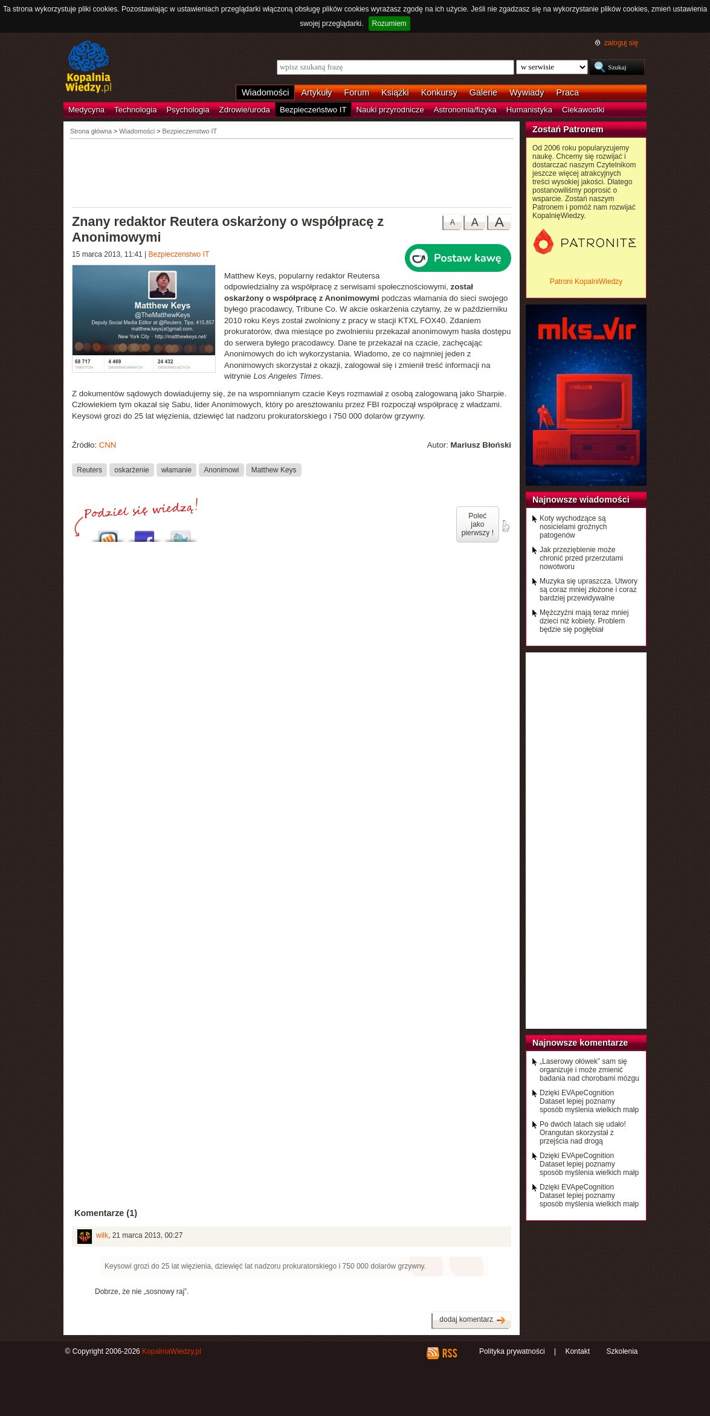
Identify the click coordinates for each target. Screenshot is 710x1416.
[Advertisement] (292, 172)
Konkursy (439, 92)
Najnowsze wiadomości (581, 499)
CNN (108, 444)
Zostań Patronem (568, 129)
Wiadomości (265, 92)
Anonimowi (221, 470)
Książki (395, 92)
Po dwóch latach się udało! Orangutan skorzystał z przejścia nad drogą (583, 1132)
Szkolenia (621, 1351)
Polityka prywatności (512, 1351)
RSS (449, 1353)
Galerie (483, 92)
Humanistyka (529, 109)
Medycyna (86, 109)
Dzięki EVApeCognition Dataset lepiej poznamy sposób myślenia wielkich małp (589, 1101)
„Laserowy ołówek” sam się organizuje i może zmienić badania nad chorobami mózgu (589, 1070)
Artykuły (316, 92)
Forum (357, 92)
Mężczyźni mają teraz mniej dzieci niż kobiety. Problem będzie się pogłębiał (584, 621)
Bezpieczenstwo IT (179, 254)
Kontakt (577, 1351)
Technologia (135, 109)
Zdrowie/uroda (244, 109)
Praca (568, 92)
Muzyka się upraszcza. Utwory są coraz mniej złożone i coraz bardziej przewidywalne (588, 589)
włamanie (176, 470)
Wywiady (526, 92)
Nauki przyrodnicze (390, 109)
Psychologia (188, 109)
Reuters (89, 470)
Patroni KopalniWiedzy (586, 281)
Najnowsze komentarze (580, 1043)
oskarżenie (131, 470)
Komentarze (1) (105, 1213)
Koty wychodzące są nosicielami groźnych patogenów (573, 526)
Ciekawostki (583, 109)
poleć (505, 526)
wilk (102, 1235)
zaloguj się (621, 43)
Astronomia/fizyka (465, 109)
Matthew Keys (274, 470)
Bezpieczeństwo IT (313, 109)
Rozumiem (389, 23)
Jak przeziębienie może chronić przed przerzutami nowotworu (581, 558)
